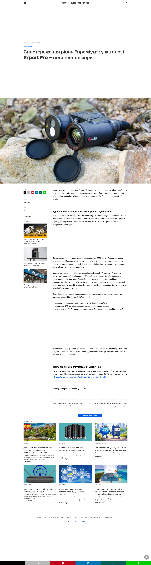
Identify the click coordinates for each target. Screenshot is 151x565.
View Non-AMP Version (82, 522)
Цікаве (26, 443)
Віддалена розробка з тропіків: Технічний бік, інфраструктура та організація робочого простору (109, 492)
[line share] (44, 192)
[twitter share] (25, 192)
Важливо (98, 443)
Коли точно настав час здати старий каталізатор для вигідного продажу (34, 241)
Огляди (26, 211)
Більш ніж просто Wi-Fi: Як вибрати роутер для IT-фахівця (40, 490)
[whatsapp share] (40, 192)
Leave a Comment (90, 415)
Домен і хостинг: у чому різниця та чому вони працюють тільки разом (110, 449)
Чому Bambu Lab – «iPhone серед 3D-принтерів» (34, 264)
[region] (75, 22)
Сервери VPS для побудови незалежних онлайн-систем (72, 449)
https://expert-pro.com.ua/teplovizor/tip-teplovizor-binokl (80, 377)
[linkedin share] (36, 192)
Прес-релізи (36, 42)
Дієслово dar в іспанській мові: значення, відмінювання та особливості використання (38, 450)
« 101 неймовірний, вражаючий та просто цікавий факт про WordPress (67, 404)
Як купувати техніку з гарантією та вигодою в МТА (35, 286)
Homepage (27, 42)
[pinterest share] (32, 192)
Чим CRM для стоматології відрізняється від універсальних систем (73, 492)
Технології (62, 443)
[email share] (28, 192)
